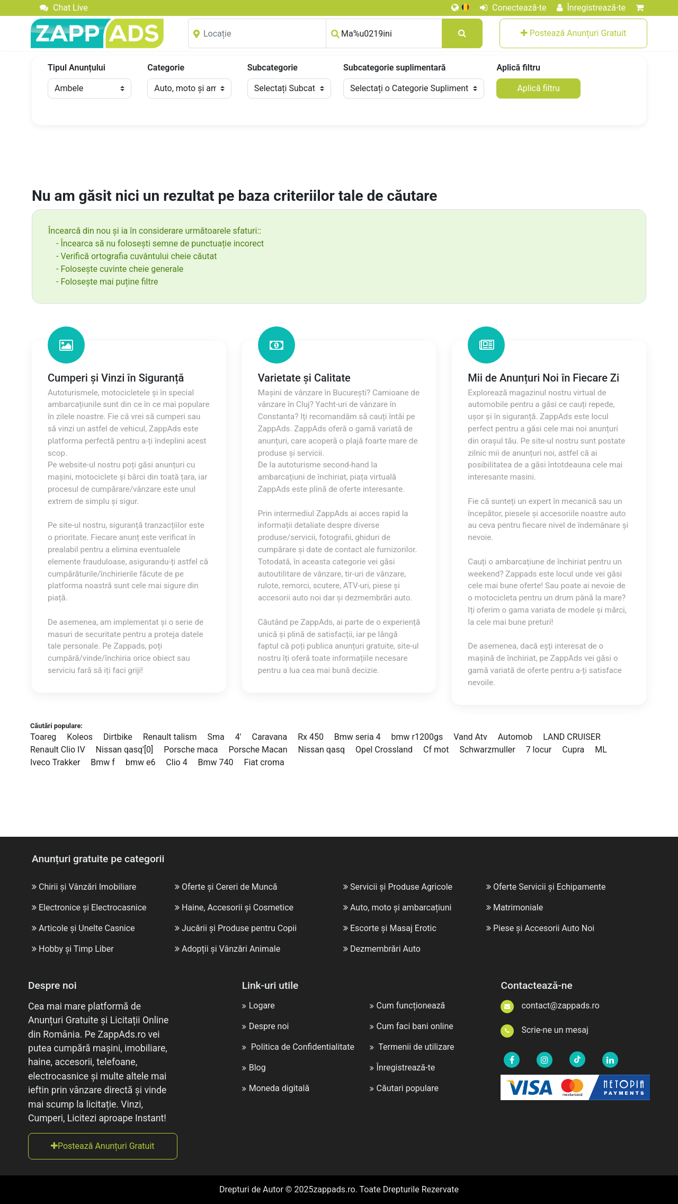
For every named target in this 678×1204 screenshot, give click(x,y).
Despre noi (265, 1026)
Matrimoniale (518, 907)
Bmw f (103, 762)
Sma (216, 737)
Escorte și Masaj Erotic (393, 928)
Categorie (165, 68)
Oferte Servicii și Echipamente (549, 887)
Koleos (80, 737)
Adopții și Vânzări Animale (231, 949)
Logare (258, 1006)
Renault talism (170, 737)
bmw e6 (140, 762)
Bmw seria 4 (357, 737)
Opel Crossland (384, 750)
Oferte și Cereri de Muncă (230, 887)
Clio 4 (176, 762)
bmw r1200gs (417, 737)
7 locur (539, 750)
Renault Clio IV (57, 750)
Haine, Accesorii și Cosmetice (237, 907)
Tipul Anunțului (76, 68)
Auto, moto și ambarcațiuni (400, 907)
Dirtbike (117, 737)
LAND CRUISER (572, 737)
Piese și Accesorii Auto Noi (543, 928)
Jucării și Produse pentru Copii (239, 928)
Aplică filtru (518, 68)
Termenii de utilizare (412, 1047)
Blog (254, 1068)
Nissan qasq (321, 750)
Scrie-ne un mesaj (544, 1030)
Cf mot (436, 750)
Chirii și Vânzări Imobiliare (87, 887)
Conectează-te (513, 8)
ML (601, 750)
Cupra (573, 750)
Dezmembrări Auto (385, 949)
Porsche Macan (258, 750)
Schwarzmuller (487, 750)
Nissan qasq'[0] (125, 750)
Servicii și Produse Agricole (401, 887)
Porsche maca (191, 750)
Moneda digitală (275, 1088)
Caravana (269, 737)
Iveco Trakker (55, 762)
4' (238, 737)
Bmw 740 (216, 762)
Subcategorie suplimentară (394, 68)
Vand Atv (470, 737)
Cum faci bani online (411, 1026)
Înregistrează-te (591, 8)
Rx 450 (311, 737)
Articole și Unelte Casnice (87, 928)
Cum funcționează (407, 1006)
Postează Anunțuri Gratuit (574, 33)
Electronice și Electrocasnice (93, 907)
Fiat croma (264, 762)
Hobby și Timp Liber (76, 949)
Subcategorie (272, 68)
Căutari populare (404, 1088)
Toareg (43, 737)
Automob (515, 737)
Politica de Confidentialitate (298, 1047)
